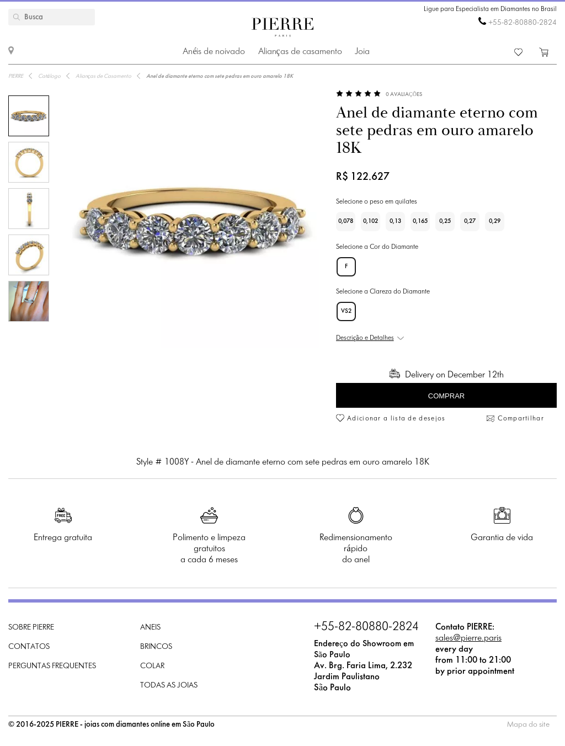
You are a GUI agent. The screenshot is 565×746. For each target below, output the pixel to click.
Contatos (29, 647)
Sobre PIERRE (31, 627)
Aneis (150, 627)
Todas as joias (169, 685)
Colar (152, 666)
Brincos (156, 647)
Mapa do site (528, 724)
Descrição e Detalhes (365, 338)
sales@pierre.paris (468, 638)
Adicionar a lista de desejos (396, 418)
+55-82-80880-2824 (522, 22)
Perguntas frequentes (52, 666)
